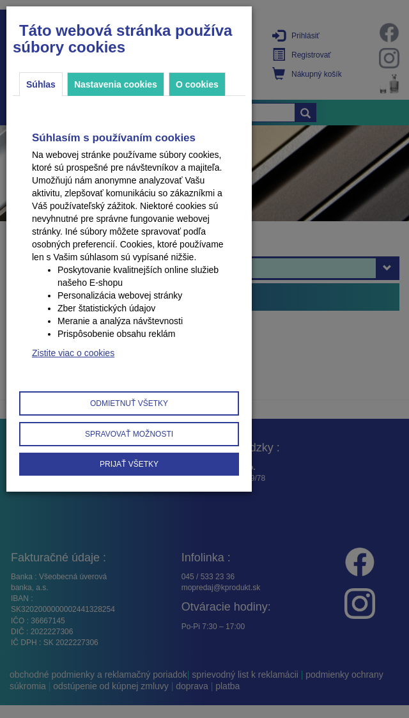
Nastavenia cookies (115, 84)
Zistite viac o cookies (73, 353)
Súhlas (41, 84)
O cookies (197, 84)
